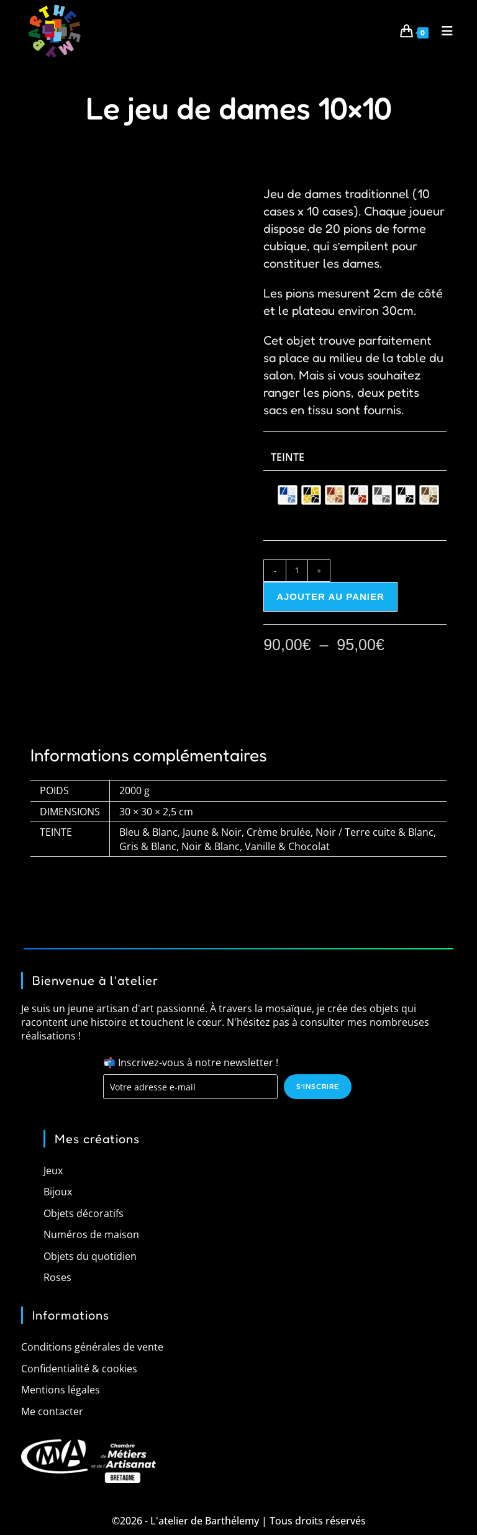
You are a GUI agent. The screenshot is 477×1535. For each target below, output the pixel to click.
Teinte (287, 457)
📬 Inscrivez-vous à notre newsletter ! (190, 1062)
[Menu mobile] (442, 31)
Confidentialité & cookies (79, 1368)
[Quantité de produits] (297, 570)
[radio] (287, 495)
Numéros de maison (91, 1234)
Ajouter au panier (330, 596)
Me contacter (52, 1411)
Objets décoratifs (83, 1213)
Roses (57, 1277)
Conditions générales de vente (92, 1347)
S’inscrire (317, 1086)
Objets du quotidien (90, 1255)
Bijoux (57, 1191)
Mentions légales (60, 1390)
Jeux (53, 1170)
